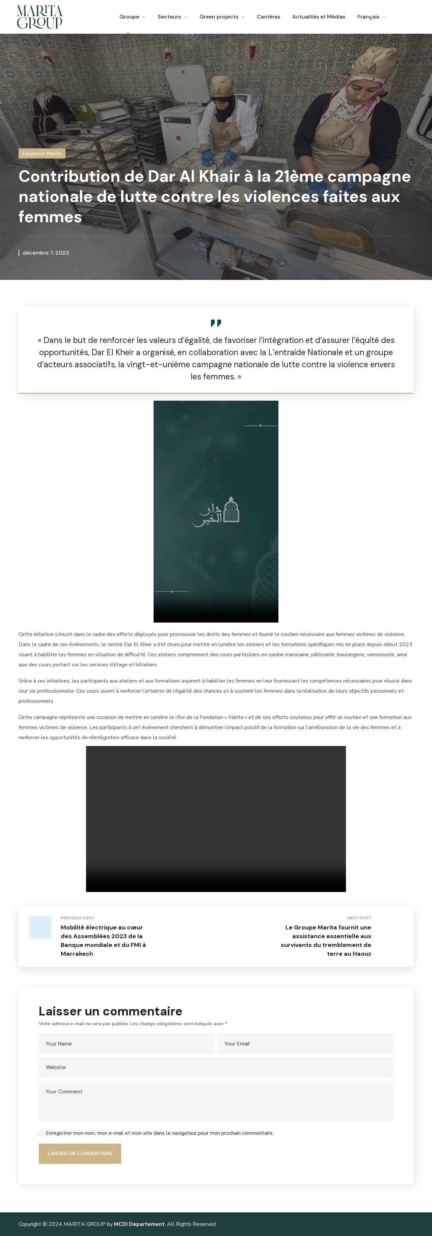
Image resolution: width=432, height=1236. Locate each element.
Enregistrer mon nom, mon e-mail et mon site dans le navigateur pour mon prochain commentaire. (160, 1133)
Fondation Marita (42, 153)
